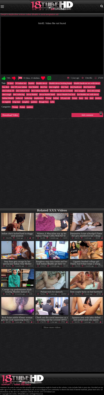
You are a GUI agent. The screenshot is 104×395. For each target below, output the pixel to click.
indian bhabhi (8, 98)
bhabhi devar (41, 83)
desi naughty (80, 91)
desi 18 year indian (19, 87)
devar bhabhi (32, 94)
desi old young (93, 91)
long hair (16, 102)
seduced (19, 98)
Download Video (10, 115)
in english (6, 102)
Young (48, 98)
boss (81, 98)
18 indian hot (20, 83)
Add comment (91, 114)
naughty (25, 102)
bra (86, 98)
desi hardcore (75, 87)
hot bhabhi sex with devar (88, 94)
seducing (28, 98)
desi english (54, 87)
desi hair (64, 87)
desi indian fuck (22, 91)
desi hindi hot (89, 87)
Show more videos (52, 327)
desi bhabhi (33, 87)
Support (5, 385)
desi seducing (18, 94)
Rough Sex (43, 102)
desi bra (44, 87)
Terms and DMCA (22, 385)
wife (52, 102)
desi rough (6, 94)
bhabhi (31, 83)
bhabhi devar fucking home (60, 83)
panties (34, 102)
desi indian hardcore (40, 91)
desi (91, 98)
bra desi (5, 87)
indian (55, 98)
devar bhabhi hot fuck (66, 94)
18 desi (10, 83)
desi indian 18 (8, 91)
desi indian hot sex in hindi (61, 91)
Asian (74, 98)
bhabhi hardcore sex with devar (87, 83)
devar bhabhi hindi (47, 94)
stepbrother (39, 98)
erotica (98, 98)
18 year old (65, 98)
